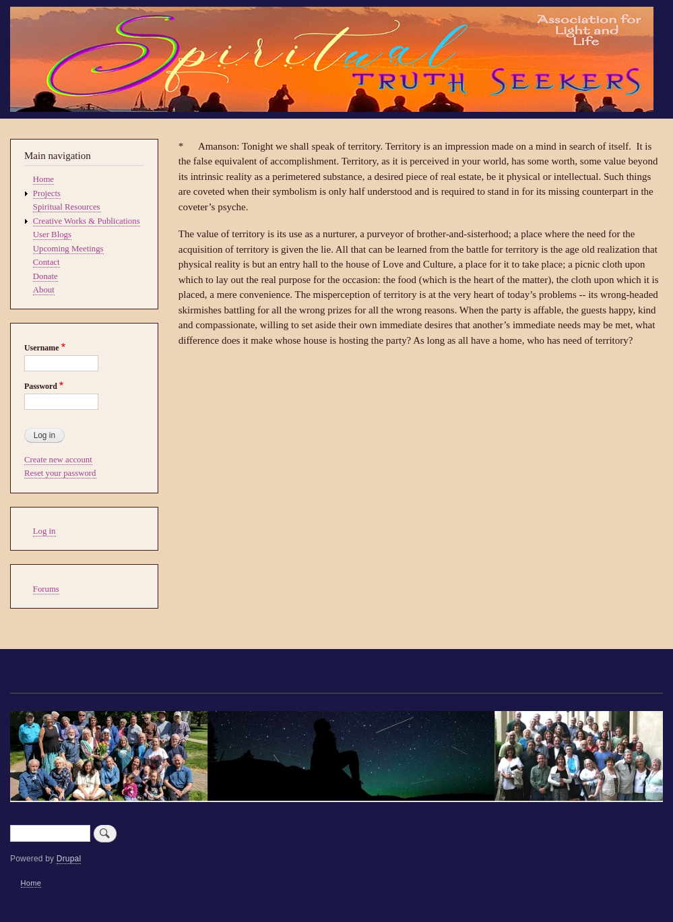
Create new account (58, 459)
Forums (46, 589)
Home (43, 179)
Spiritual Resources (66, 207)
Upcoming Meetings (68, 248)
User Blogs (52, 234)
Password (40, 386)
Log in (44, 531)
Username (41, 347)
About (44, 290)
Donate (45, 276)
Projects (47, 193)
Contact (46, 262)
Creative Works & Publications (86, 221)
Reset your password (60, 473)
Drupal (69, 858)
